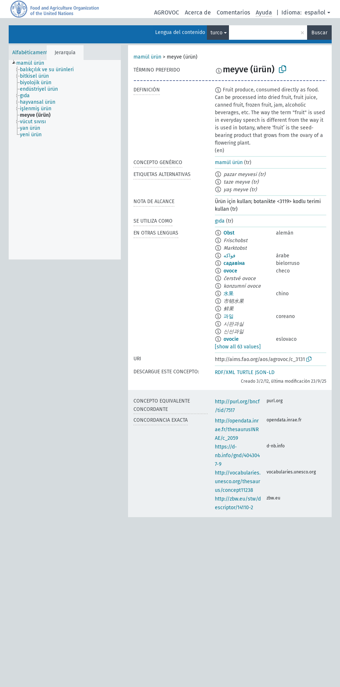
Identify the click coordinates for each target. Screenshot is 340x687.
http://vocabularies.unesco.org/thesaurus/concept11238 (237, 481)
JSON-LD (265, 372)
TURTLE (245, 372)
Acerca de (198, 12)
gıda (220, 221)
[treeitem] (33, 63)
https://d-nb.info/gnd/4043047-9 (237, 455)
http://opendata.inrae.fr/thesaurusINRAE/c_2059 (237, 429)
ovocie (231, 339)
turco (216, 33)
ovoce (230, 271)
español (315, 12)
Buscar (319, 33)
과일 (229, 316)
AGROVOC (166, 12)
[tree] (65, 159)
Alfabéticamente (31, 53)
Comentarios (233, 12)
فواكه (229, 256)
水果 (229, 294)
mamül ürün (147, 57)
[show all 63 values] (238, 347)
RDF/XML (225, 372)
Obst (229, 233)
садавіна (234, 263)
